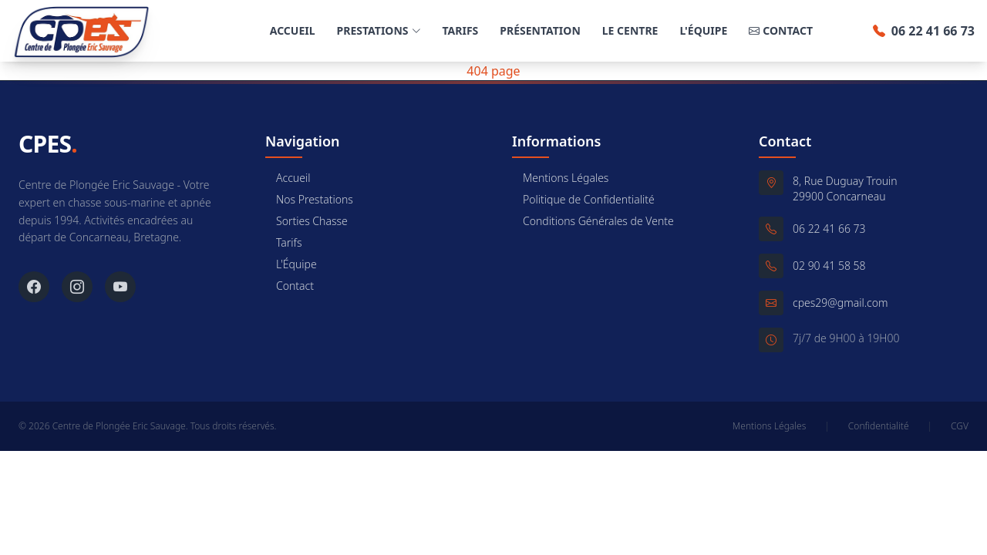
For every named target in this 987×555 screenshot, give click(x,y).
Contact (781, 31)
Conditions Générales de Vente (593, 221)
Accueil (292, 30)
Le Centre (630, 30)
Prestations (379, 30)
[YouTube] (120, 286)
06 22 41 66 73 (924, 31)
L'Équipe (703, 30)
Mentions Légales (560, 177)
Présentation (540, 30)
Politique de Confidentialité (583, 199)
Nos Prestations (309, 199)
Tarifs (461, 30)
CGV (959, 426)
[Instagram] (77, 286)
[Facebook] (34, 286)
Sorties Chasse (306, 221)
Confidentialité (878, 426)
